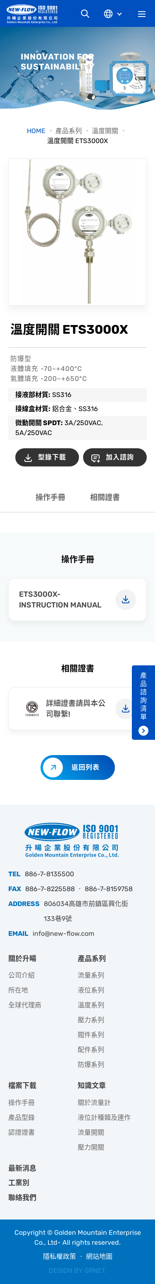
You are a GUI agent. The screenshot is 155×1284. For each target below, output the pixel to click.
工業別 (18, 1183)
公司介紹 (21, 975)
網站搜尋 (85, 14)
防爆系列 (91, 1065)
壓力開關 (91, 1147)
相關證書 (105, 497)
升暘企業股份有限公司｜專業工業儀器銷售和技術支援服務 (35, 14)
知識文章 (92, 1085)
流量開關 (91, 1132)
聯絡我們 (22, 1197)
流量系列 (91, 975)
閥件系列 (91, 1035)
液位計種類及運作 (104, 1117)
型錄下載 (52, 457)
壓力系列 (91, 1020)
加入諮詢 (120, 457)
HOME (36, 131)
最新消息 (22, 1168)
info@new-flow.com (63, 933)
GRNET (94, 1270)
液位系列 (91, 990)
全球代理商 (24, 1005)
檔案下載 (22, 1085)
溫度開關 (105, 131)
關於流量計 (94, 1103)
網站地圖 (99, 1256)
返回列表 (86, 767)
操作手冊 (50, 497)
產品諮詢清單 (143, 696)
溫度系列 (91, 1005)
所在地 (18, 990)
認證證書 (21, 1132)
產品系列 (68, 131)
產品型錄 (21, 1117)
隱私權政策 (59, 1256)
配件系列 (91, 1050)
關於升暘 (22, 958)
